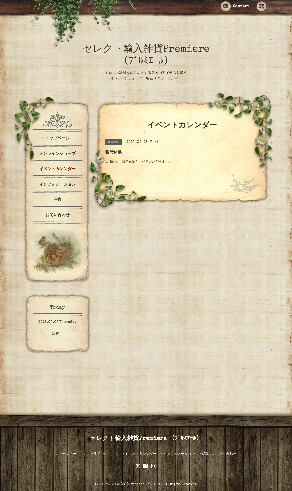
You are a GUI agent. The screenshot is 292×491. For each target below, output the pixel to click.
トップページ (57, 139)
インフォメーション (57, 185)
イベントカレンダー (57, 169)
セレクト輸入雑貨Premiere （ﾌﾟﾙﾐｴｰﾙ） (146, 439)
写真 (58, 200)
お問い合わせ (57, 215)
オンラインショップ (57, 154)
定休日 (57, 333)
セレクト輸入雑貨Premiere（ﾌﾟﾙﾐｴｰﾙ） (133, 484)
